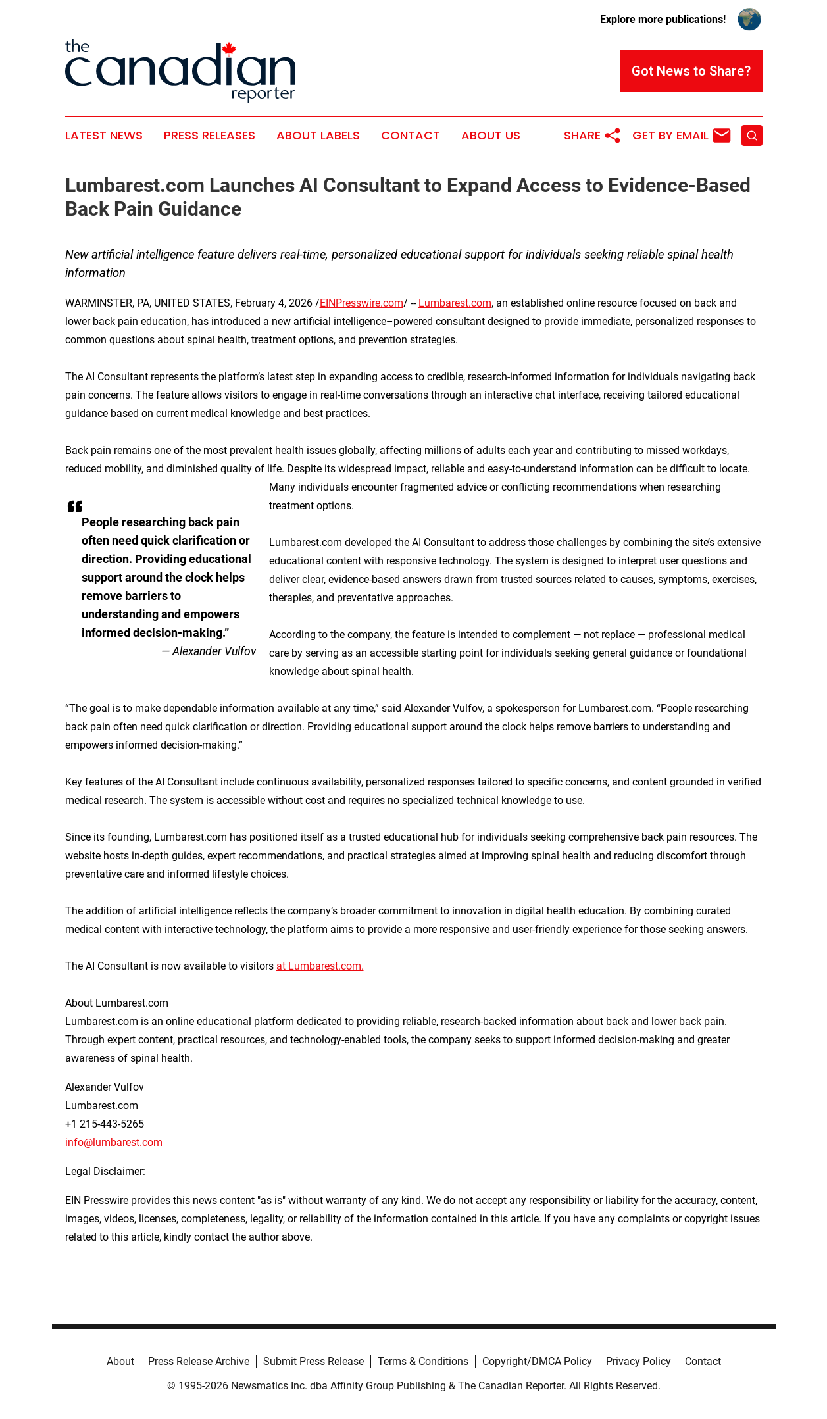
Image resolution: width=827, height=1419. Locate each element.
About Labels (318, 135)
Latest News (104, 135)
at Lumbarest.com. (320, 966)
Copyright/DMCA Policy (537, 1361)
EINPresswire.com (361, 303)
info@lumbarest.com (114, 1142)
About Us (490, 135)
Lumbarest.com (454, 303)
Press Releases (209, 135)
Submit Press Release (313, 1361)
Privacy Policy (638, 1361)
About (120, 1361)
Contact (410, 135)
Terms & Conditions (423, 1361)
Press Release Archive (198, 1361)
